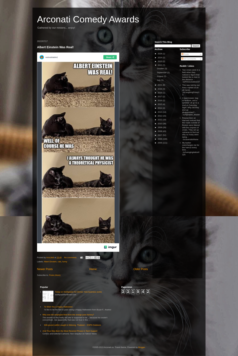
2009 (160, 127)
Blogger (141, 347)
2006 (160, 139)
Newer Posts (45, 269)
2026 (160, 53)
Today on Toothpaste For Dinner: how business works (78, 292)
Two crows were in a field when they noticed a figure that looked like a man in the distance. (191, 74)
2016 (160, 100)
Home (93, 269)
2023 (160, 61)
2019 (160, 89)
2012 (160, 116)
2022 (160, 65)
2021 (160, 85)
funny (64, 261)
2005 (160, 143)
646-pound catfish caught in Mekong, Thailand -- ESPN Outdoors (72, 325)
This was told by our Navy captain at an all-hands (191, 87)
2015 (160, 104)
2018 (160, 93)
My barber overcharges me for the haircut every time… (190, 146)
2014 (160, 108)
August (160, 76)
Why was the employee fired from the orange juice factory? (68, 315)
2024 (160, 57)
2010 (160, 123)
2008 (160, 131)
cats (59, 261)
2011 (160, 120)
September (162, 72)
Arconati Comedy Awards (88, 19)
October (161, 68)
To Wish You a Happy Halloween (58, 307)
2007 (160, 135)
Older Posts (140, 269)
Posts (185, 54)
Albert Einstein (50, 261)
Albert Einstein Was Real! (55, 47)
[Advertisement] (189, 205)
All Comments (189, 59)
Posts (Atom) (55, 275)
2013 (160, 112)
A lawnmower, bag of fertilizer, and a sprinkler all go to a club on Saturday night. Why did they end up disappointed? (190, 105)
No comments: (70, 257)
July (159, 80)
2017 (160, 96)
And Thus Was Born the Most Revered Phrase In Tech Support (69, 331)
